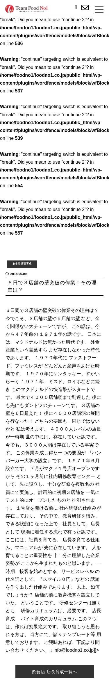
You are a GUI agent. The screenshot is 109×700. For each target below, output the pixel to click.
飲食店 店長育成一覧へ (54, 671)
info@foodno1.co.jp (73, 650)
